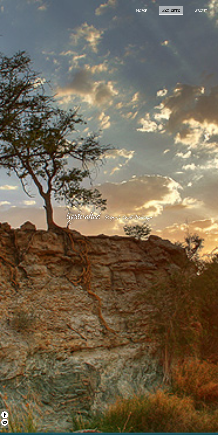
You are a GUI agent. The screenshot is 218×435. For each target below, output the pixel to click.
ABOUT (201, 11)
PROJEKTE (171, 10)
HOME (141, 11)
